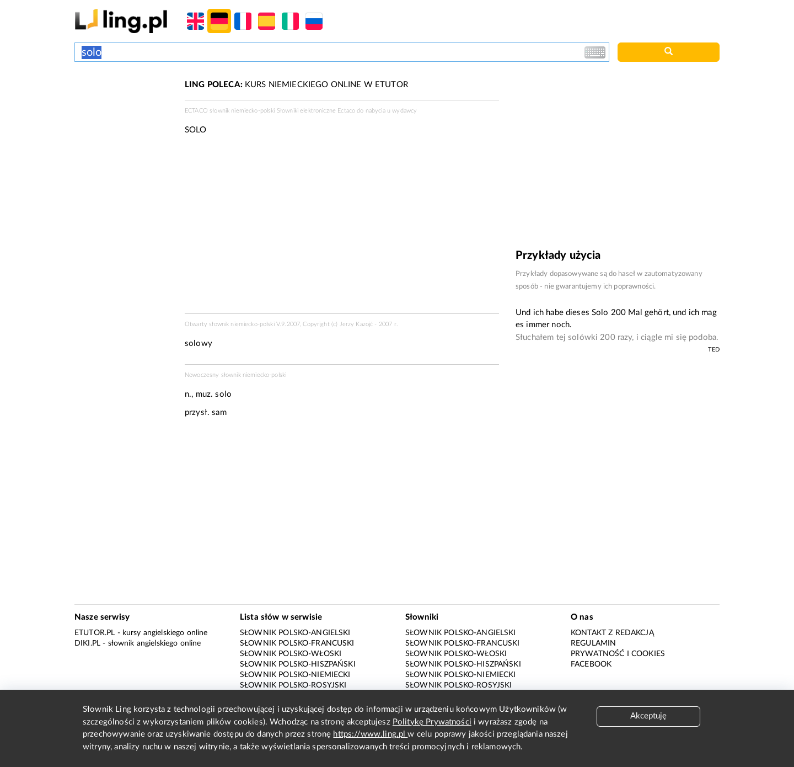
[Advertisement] (124, 120)
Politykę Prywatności (432, 722)
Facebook (591, 664)
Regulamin (593, 643)
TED (714, 350)
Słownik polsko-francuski (297, 643)
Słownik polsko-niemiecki (295, 675)
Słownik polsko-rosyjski (293, 685)
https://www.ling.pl (370, 734)
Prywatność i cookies (618, 654)
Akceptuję (648, 716)
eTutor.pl (94, 633)
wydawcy (404, 111)
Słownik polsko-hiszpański (298, 664)
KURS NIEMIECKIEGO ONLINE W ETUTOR (296, 85)
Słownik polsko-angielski (295, 633)
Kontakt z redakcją (612, 633)
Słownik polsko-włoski (290, 654)
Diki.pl (87, 643)
